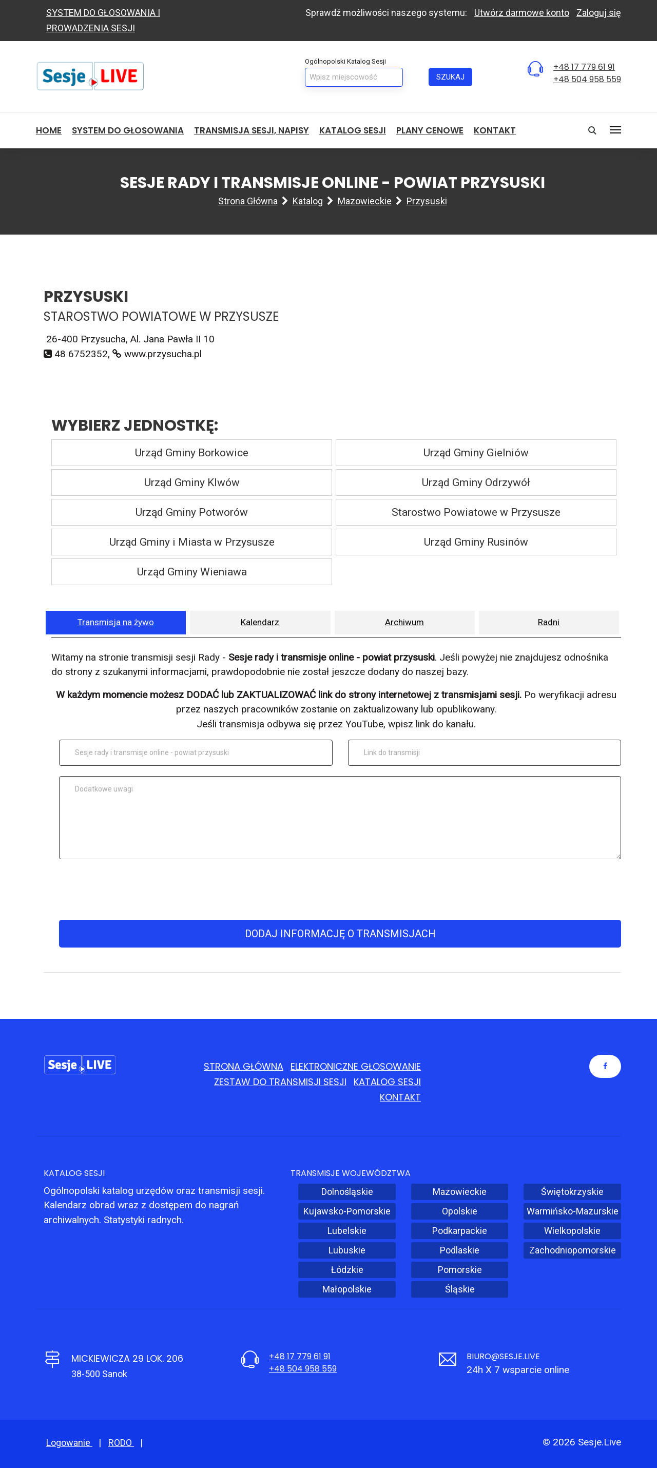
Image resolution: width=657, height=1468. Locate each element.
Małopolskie (347, 1289)
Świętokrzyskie (572, 1191)
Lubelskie (346, 1230)
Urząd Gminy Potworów (192, 512)
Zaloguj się (598, 12)
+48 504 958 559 (587, 79)
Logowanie (69, 1442)
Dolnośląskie (347, 1191)
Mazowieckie (365, 201)
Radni (548, 622)
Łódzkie (347, 1269)
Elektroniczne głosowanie (356, 1066)
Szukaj (450, 77)
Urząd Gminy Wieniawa (192, 572)
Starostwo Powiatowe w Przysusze (476, 512)
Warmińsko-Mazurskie (573, 1211)
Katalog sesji (352, 130)
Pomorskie (460, 1269)
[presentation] (338, 890)
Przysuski (427, 201)
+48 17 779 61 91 (584, 67)
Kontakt (495, 130)
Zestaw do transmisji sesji (280, 1081)
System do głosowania (128, 130)
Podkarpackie (459, 1230)
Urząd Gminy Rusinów (476, 542)
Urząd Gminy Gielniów (476, 453)
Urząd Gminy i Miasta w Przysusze (192, 542)
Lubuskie (346, 1250)
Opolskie (459, 1211)
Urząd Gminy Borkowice (191, 453)
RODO (121, 1442)
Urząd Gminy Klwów (192, 482)
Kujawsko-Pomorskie (347, 1211)
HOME (49, 130)
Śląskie (460, 1289)
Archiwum (404, 622)
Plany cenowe (429, 130)
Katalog (308, 201)
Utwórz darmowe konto (521, 12)
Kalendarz (260, 622)
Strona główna (248, 201)
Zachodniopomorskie (572, 1250)
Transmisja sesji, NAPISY (251, 130)
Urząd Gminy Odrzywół (476, 482)
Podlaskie (459, 1250)
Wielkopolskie (572, 1230)
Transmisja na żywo (116, 622)
